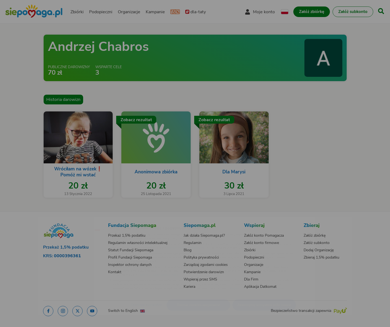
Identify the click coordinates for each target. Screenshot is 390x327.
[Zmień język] (76, 220)
